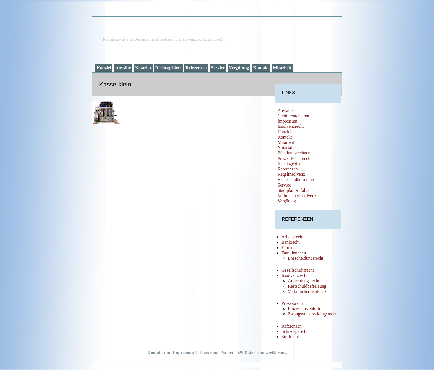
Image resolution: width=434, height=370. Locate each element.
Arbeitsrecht (292, 236)
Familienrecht (293, 253)
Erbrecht (289, 247)
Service (218, 67)
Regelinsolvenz (291, 174)
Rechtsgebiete (168, 67)
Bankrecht (290, 242)
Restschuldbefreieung (307, 286)
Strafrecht (290, 336)
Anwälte (123, 67)
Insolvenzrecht (291, 126)
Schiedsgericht (294, 331)
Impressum (287, 121)
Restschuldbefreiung (296, 179)
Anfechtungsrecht (303, 280)
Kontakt (261, 67)
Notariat (143, 67)
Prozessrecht (292, 303)
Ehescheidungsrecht (305, 258)
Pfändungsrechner (294, 152)
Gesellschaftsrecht (297, 270)
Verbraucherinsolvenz (297, 195)
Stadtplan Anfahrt (293, 190)
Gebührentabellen (293, 115)
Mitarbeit (282, 67)
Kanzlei (104, 67)
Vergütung (239, 67)
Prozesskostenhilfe (304, 308)
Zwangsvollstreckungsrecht (312, 314)
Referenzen (196, 67)
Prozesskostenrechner (297, 158)
